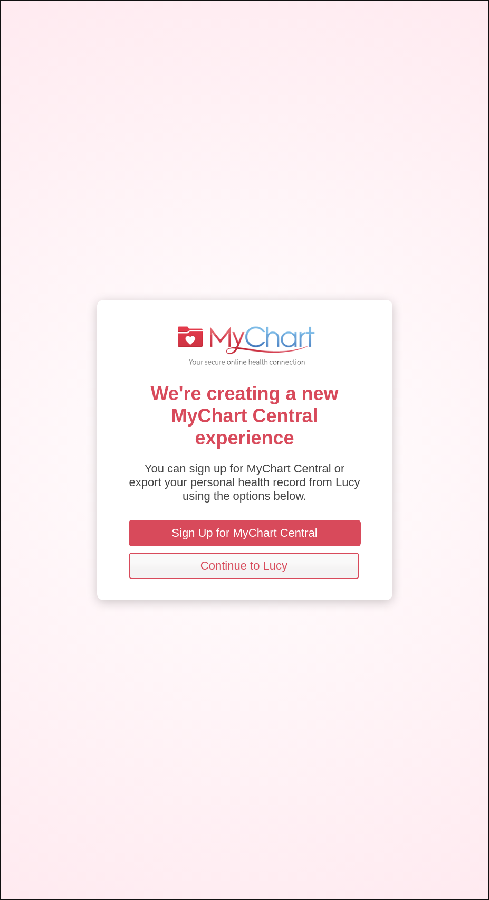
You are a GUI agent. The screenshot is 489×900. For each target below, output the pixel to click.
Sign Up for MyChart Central (244, 532)
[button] (244, 566)
